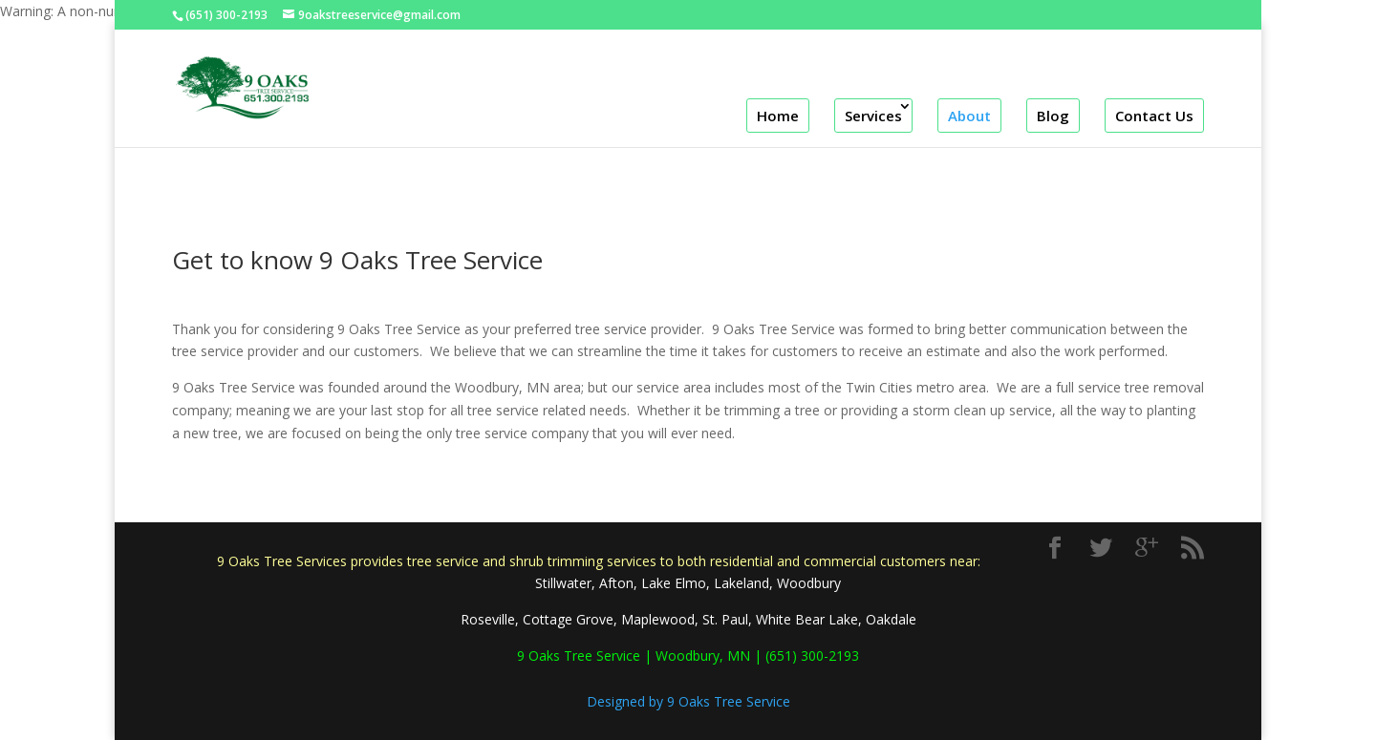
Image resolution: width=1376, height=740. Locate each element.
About (969, 115)
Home (778, 115)
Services (873, 115)
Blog (1053, 115)
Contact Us (1154, 115)
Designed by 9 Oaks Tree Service (688, 701)
